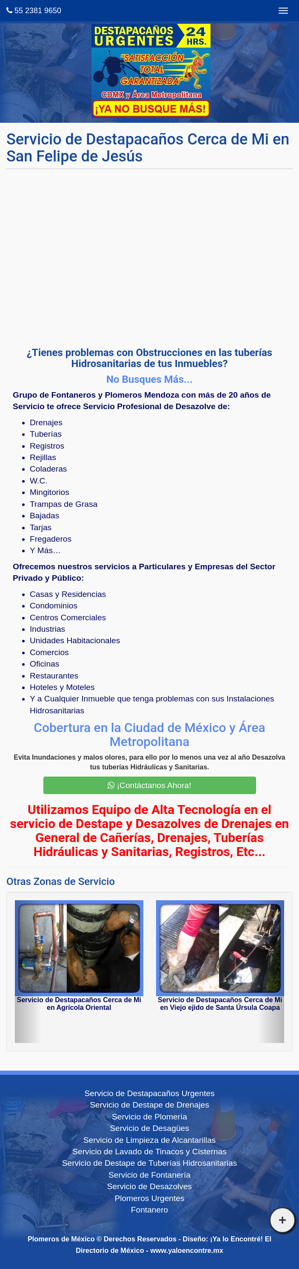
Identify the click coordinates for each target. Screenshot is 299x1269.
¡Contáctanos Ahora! (149, 785)
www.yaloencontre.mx (186, 1250)
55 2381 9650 (33, 10)
